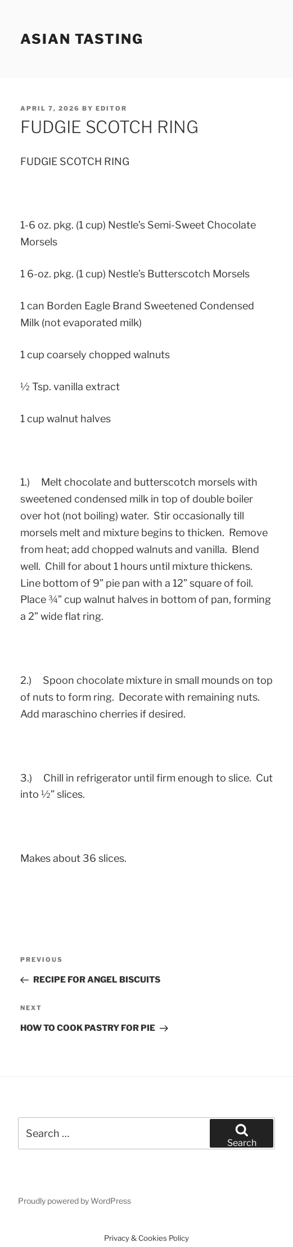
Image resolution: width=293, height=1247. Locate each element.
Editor (111, 108)
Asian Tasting (81, 39)
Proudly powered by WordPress (74, 1200)
